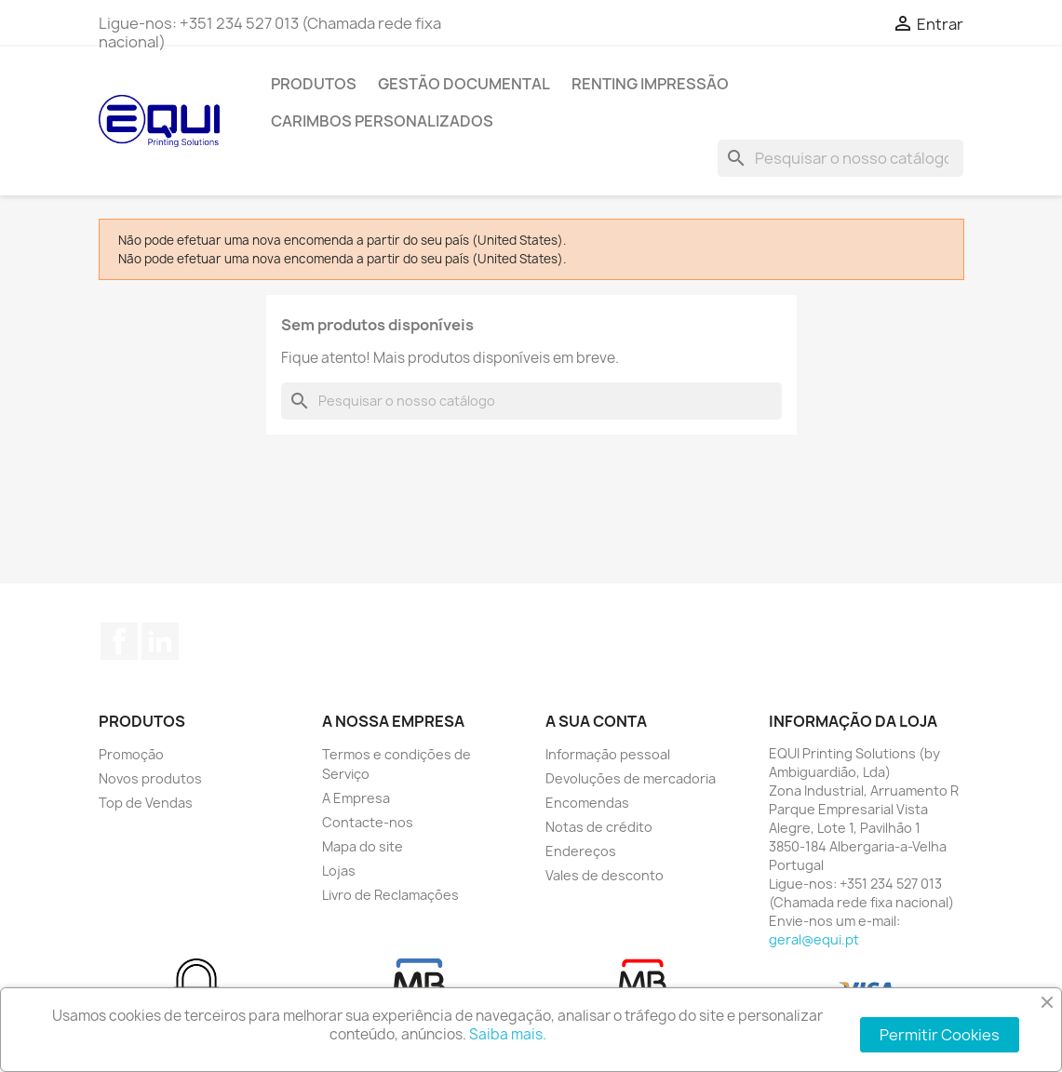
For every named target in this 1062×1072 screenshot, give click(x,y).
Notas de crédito (598, 827)
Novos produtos (150, 778)
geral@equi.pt (814, 939)
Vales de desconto (604, 875)
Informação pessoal (607, 754)
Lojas (339, 870)
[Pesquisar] (840, 158)
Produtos (313, 84)
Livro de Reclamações (390, 895)
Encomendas (587, 802)
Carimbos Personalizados (382, 121)
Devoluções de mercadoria (630, 778)
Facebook (119, 641)
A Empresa (356, 798)
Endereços (580, 851)
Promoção (131, 754)
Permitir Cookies (940, 1035)
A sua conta (596, 721)
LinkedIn (160, 641)
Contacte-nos (367, 822)
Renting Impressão (650, 84)
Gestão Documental (464, 84)
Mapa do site (362, 846)
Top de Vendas (146, 802)
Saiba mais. (507, 1034)
